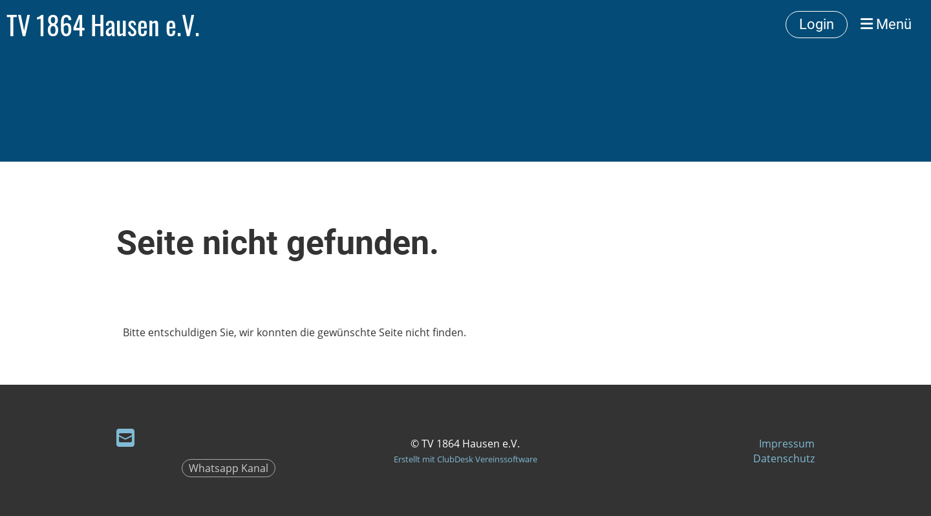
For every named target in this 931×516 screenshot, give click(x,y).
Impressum (787, 443)
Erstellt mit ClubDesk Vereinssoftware (465, 459)
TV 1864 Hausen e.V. (103, 24)
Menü (886, 24)
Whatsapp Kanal (228, 468)
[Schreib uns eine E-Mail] (125, 437)
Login (816, 24)
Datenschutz (784, 458)
